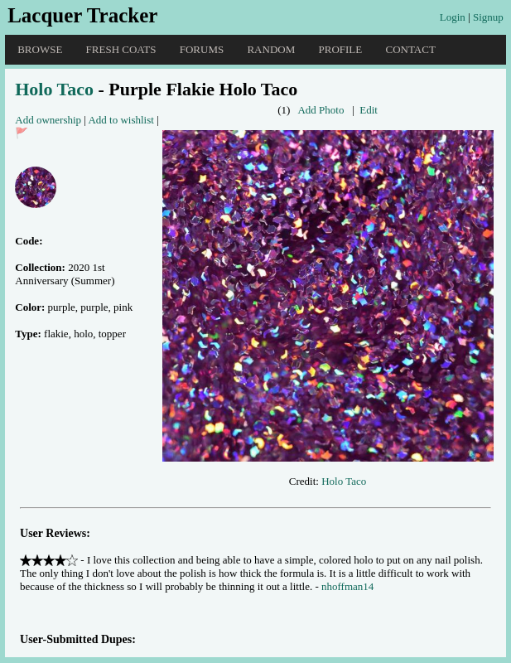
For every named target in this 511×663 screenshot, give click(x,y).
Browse (39, 49)
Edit (368, 110)
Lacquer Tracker (82, 15)
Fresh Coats (121, 49)
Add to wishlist (120, 120)
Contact (410, 49)
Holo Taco (54, 89)
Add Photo (320, 110)
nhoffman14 (347, 586)
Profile (341, 49)
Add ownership (48, 120)
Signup (488, 17)
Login (452, 17)
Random (271, 49)
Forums (202, 49)
